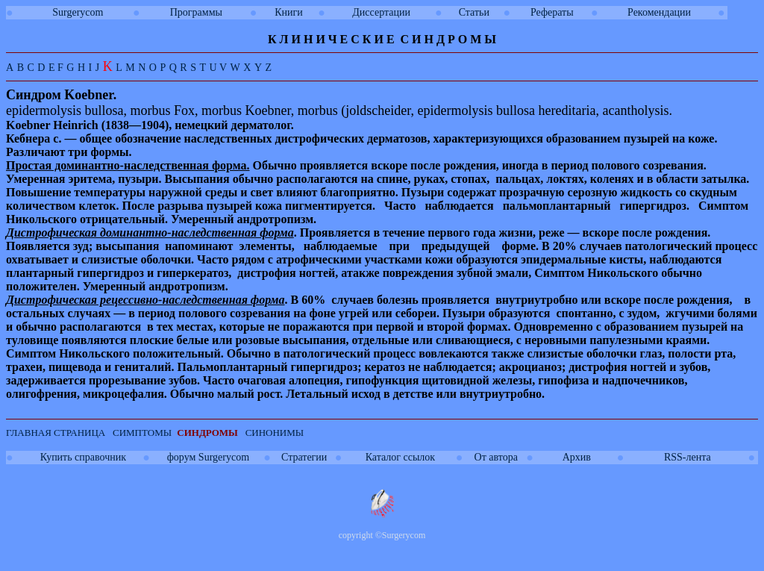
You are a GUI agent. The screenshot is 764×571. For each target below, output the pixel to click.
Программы (196, 12)
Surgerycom (77, 12)
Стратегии (304, 457)
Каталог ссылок (400, 457)
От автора (496, 457)
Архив (577, 457)
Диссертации (381, 12)
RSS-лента (687, 457)
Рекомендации (659, 12)
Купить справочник (83, 457)
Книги (289, 12)
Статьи (474, 12)
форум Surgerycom (208, 457)
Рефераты (552, 12)
